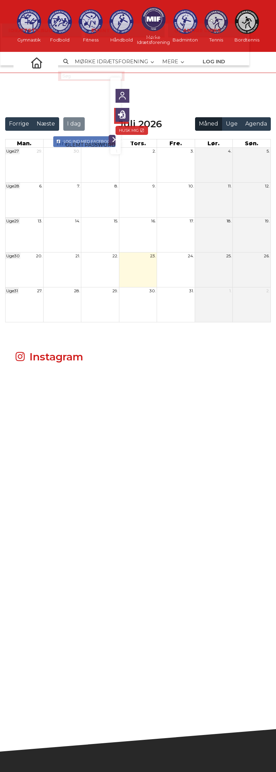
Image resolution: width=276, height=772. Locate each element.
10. (191, 186)
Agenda (256, 123)
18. (229, 220)
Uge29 (12, 220)
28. (77, 290)
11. (230, 186)
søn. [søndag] (251, 143)
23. (153, 255)
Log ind (214, 62)
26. (267, 255)
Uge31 (12, 290)
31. (191, 290)
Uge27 (12, 151)
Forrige (19, 123)
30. (77, 151)
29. (40, 151)
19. (267, 220)
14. (77, 220)
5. (268, 151)
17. (192, 220)
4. (230, 151)
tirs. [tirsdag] (62, 143)
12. (267, 186)
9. (154, 186)
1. (117, 151)
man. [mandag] (24, 143)
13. (40, 220)
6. (41, 186)
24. (191, 255)
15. (116, 220)
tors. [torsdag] (138, 143)
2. (154, 151)
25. (229, 255)
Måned (208, 123)
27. (40, 290)
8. (116, 186)
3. (192, 151)
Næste (46, 123)
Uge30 (13, 255)
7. (78, 186)
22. (115, 255)
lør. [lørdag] (214, 143)
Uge (232, 123)
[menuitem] (21, 62)
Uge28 (12, 186)
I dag (74, 123)
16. (153, 220)
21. (77, 255)
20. (39, 255)
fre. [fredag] (175, 143)
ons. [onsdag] (100, 143)
